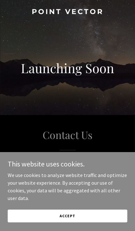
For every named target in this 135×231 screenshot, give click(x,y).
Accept (67, 215)
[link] (67, 12)
